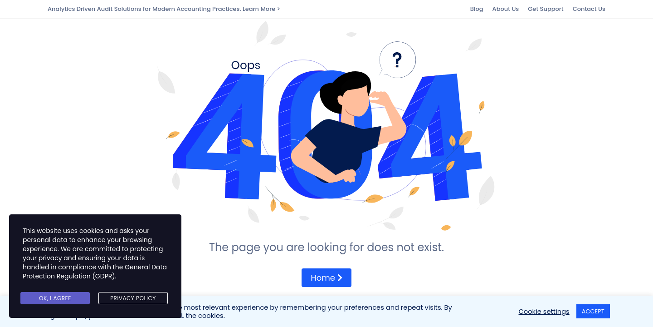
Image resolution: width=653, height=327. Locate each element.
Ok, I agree (55, 298)
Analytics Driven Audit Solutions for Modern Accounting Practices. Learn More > (164, 9)
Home (326, 277)
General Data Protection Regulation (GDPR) (95, 272)
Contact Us (589, 9)
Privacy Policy (133, 298)
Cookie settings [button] (544, 311)
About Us (505, 9)
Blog (476, 9)
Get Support (545, 9)
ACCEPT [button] (593, 311)
